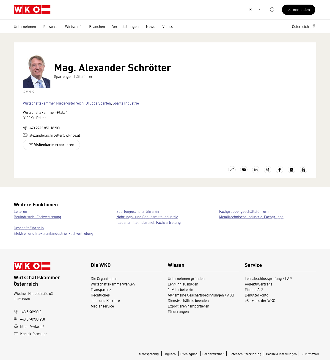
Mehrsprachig (149, 354)
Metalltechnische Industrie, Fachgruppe (251, 216)
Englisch (169, 354)
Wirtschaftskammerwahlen (113, 283)
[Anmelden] (298, 10)
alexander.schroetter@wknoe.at (51, 135)
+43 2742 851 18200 (41, 127)
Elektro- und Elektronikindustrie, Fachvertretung (53, 233)
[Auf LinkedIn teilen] (255, 169)
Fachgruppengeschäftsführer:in (244, 211)
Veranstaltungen (125, 26)
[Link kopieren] (232, 169)
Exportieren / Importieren (188, 305)
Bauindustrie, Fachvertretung (37, 216)
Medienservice (102, 305)
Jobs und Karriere (105, 300)
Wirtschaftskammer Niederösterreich (53, 102)
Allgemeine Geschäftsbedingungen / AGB (201, 294)
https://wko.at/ (29, 326)
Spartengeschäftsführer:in (137, 211)
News (150, 26)
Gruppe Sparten (98, 102)
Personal (50, 26)
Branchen (97, 26)
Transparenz (101, 289)
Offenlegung (189, 354)
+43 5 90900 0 (27, 311)
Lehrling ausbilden (183, 283)
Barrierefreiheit (213, 354)
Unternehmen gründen (186, 278)
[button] (304, 26)
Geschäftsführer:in (29, 227)
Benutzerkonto (256, 294)
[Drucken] (303, 169)
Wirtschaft (73, 26)
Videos (167, 26)
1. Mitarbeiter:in (180, 289)
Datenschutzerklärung (245, 354)
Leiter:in (20, 211)
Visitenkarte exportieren (51, 144)
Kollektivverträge (258, 283)
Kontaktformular (30, 333)
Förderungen (178, 311)
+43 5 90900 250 (29, 318)
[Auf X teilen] (291, 169)
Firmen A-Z (254, 289)
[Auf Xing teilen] (267, 169)
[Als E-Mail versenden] (244, 169)
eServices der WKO (260, 300)
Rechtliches (100, 294)
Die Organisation (104, 278)
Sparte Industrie (126, 102)
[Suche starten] (272, 9)
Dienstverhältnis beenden (188, 300)
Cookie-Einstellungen (281, 354)
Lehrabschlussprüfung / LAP (268, 278)
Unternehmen (25, 26)
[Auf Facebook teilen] (279, 169)
